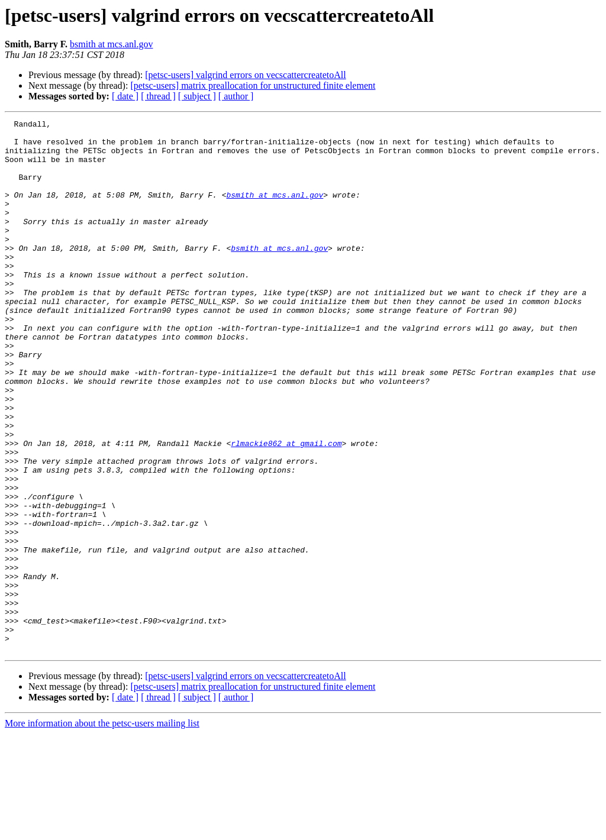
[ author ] (236, 96)
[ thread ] (158, 96)
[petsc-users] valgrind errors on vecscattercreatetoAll (245, 75)
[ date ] (125, 96)
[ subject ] (197, 96)
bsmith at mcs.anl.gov (111, 44)
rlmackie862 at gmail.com (286, 508)
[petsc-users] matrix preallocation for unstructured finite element (252, 85)
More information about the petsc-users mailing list (102, 830)
